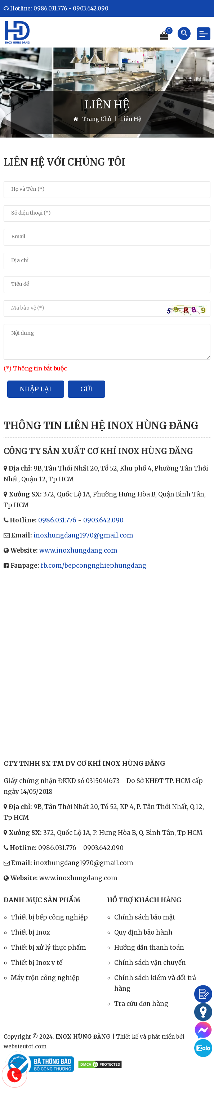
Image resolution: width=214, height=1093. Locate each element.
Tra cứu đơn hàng (141, 1004)
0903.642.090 (103, 520)
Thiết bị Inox (30, 932)
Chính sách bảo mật (144, 917)
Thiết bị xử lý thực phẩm (48, 948)
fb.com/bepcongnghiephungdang (93, 566)
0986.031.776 (57, 520)
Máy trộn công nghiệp (45, 978)
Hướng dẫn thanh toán (149, 948)
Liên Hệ (130, 119)
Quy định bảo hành (143, 932)
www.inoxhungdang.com (78, 550)
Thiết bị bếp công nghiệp (49, 917)
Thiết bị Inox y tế (36, 963)
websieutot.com (25, 1046)
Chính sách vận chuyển (150, 963)
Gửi (86, 389)
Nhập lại (36, 389)
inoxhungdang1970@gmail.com (83, 535)
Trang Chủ (92, 119)
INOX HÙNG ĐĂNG (83, 1036)
